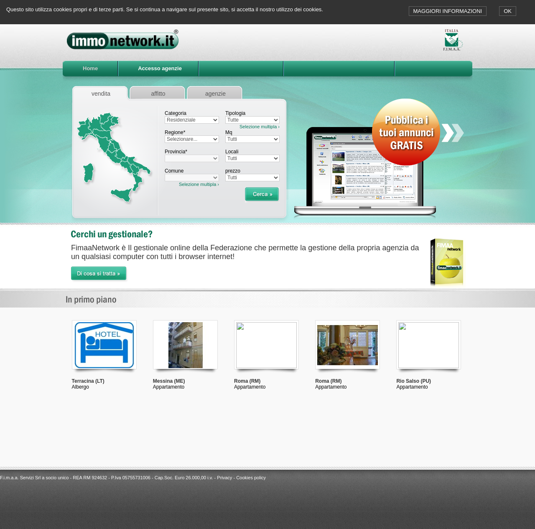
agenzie (215, 93)
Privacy (224, 477)
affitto (158, 93)
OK (508, 11)
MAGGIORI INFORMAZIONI (447, 11)
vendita (101, 93)
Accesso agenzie (160, 68)
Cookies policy (251, 477)
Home (90, 68)
